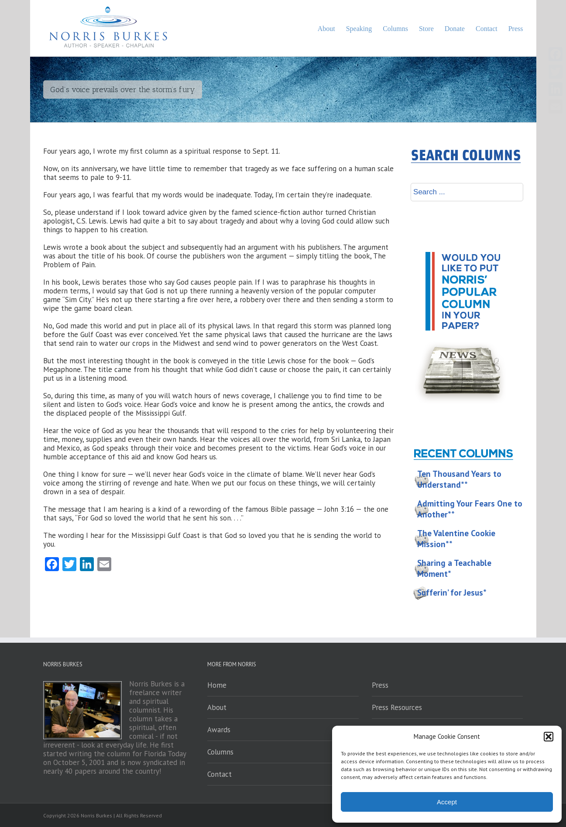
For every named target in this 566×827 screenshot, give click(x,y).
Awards (218, 729)
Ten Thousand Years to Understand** (459, 479)
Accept (447, 802)
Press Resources (397, 707)
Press (380, 685)
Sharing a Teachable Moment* (454, 568)
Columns (220, 752)
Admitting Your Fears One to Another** (469, 509)
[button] (548, 736)
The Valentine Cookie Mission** (456, 538)
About (216, 707)
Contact (219, 774)
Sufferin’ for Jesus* (452, 592)
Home (216, 685)
